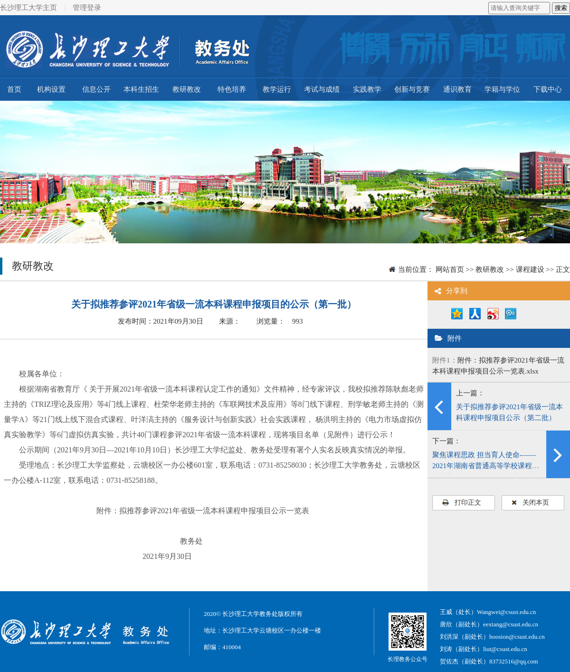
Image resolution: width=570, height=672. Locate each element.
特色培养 (232, 89)
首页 (14, 89)
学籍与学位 (502, 89)
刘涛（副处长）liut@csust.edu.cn (483, 649)
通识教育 (457, 89)
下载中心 (547, 89)
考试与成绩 (322, 89)
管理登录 (87, 7)
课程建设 (530, 269)
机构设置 (51, 89)
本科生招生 (141, 89)
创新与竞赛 (412, 89)
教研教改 (186, 89)
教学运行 (277, 89)
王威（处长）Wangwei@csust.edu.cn (488, 611)
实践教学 (367, 89)
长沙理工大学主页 (28, 7)
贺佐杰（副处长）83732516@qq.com (489, 661)
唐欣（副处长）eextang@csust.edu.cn (489, 624)
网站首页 (450, 269)
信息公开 (96, 89)
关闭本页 (530, 502)
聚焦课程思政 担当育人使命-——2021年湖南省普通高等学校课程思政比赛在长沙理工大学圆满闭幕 (485, 465)
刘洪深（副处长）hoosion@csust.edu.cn (492, 636)
